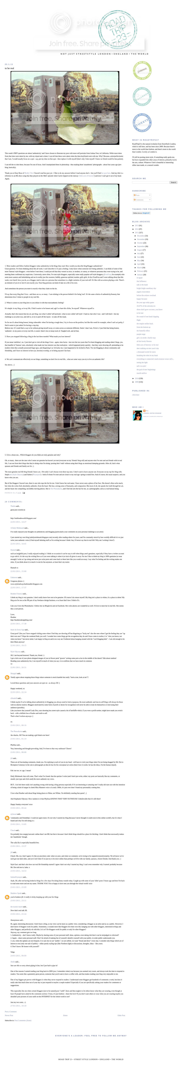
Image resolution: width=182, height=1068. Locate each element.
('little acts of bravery (86, 176)
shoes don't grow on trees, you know (150, 309)
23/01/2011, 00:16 (18, 725)
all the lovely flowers (144, 341)
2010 (137, 378)
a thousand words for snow (146, 352)
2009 (137, 382)
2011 (137, 233)
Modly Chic (29, 173)
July (139, 253)
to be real (9, 68)
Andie (12, 962)
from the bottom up (144, 327)
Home (65, 1015)
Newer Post (9, 1015)
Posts (137, 195)
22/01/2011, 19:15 (18, 645)
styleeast (13, 814)
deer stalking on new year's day (148, 348)
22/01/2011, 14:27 (18, 522)
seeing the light (142, 362)
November (141, 239)
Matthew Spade (15, 893)
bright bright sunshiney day (146, 288)
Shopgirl (13, 673)
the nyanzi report (16, 907)
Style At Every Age (17, 630)
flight (139, 320)
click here (135, 395)
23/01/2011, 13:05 (18, 824)
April (139, 264)
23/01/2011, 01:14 (18, 739)
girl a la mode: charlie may (146, 338)
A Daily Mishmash (17, 528)
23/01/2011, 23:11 (18, 901)
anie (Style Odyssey (16, 475)
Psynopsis (36, 475)
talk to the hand (142, 285)
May (139, 261)
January (140, 275)
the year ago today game (145, 302)
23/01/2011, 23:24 (18, 914)
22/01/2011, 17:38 (18, 624)
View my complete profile (153, 416)
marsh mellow (142, 373)
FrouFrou (107, 274)
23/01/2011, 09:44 (18, 808)
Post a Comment (11, 1012)
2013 (137, 226)
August (140, 250)
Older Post (121, 1015)
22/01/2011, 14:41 (18, 544)
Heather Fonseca (16, 594)
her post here (105, 173)
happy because (142, 299)
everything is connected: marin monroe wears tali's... (155, 359)
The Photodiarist (56, 489)
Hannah (13, 550)
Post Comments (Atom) (23, 1020)
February (140, 271)
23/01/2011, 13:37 (18, 846)
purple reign (141, 334)
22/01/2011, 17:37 (18, 588)
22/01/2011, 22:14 (18, 692)
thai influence (141, 281)
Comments (138, 200)
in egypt (140, 278)
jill (11, 758)
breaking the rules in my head (147, 355)
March (139, 268)
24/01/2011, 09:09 (18, 956)
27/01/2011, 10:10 (18, 1006)
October (140, 243)
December (141, 236)
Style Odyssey (15, 652)
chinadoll (13, 698)
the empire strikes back (145, 324)
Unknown (13, 577)
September (141, 246)
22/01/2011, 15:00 (18, 571)
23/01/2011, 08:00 (18, 752)
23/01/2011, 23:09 (18, 887)
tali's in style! (141, 366)
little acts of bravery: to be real (147, 345)
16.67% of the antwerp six (146, 306)
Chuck (12, 830)
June (139, 257)
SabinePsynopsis (16, 877)
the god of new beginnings (146, 370)
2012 (137, 229)
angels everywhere (143, 292)
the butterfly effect (143, 331)
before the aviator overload (146, 295)
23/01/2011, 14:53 (18, 871)
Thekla (12, 506)
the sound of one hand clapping (148, 317)
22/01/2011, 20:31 (18, 667)
